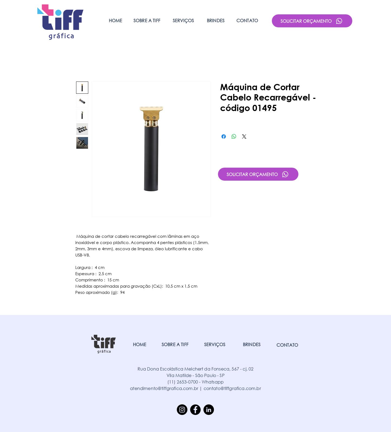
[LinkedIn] (208, 409)
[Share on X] (244, 136)
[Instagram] (182, 409)
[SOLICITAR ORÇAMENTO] (312, 20)
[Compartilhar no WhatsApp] (234, 136)
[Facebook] (195, 409)
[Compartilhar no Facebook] (223, 136)
